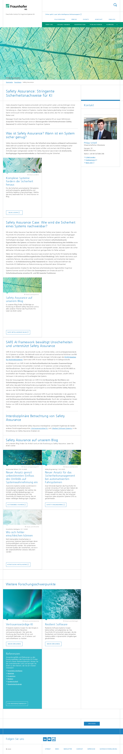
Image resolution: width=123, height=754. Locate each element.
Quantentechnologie (15, 684)
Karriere (110, 24)
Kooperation (79, 24)
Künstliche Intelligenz (17, 564)
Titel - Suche (115, 5)
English (112, 19)
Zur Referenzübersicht (17, 703)
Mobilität (11, 673)
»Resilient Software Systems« (62, 428)
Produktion (11, 676)
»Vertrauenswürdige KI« (39, 428)
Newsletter (68, 749)
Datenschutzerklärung (108, 749)
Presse (74, 19)
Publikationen (96, 24)
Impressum (91, 749)
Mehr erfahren (14, 644)
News (57, 749)
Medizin (10, 679)
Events (86, 19)
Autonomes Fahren (15, 504)
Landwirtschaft (13, 681)
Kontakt (98, 19)
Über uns (49, 24)
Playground (60, 19)
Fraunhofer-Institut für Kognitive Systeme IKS (20, 14)
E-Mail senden (90, 157)
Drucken (92, 723)
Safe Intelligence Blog (17, 332)
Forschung (17, 82)
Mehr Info (89, 163)
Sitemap (48, 749)
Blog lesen (13, 212)
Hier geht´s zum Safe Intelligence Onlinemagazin (63, 14)
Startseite (9, 82)
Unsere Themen (63, 24)
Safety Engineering (54, 504)
